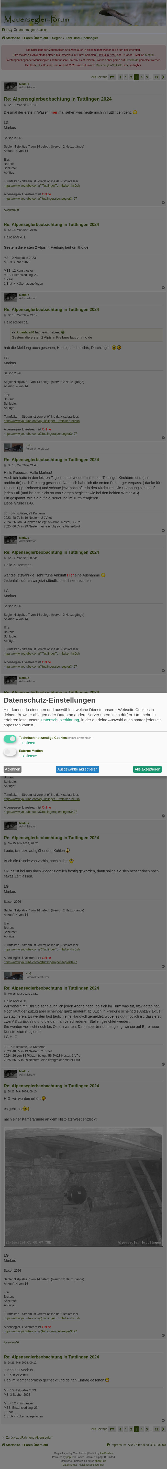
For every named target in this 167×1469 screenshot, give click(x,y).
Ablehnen (12, 769)
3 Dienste (28, 755)
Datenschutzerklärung (60, 720)
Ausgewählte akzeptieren (77, 769)
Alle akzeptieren (147, 769)
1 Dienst (27, 742)
